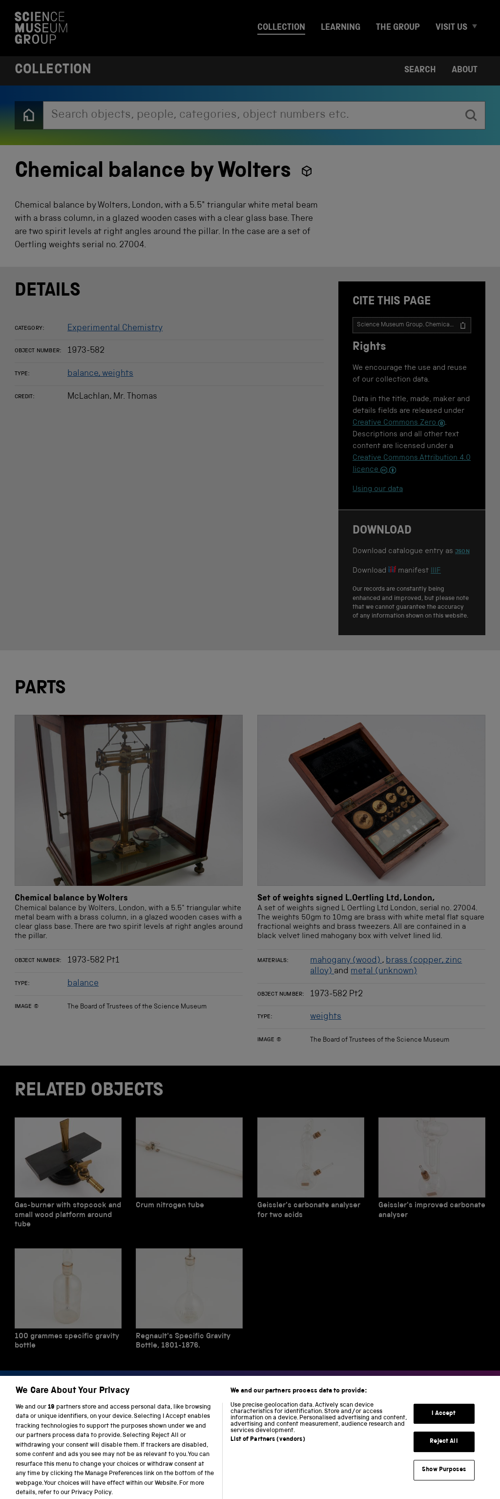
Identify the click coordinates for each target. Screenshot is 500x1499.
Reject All (444, 1448)
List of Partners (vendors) (267, 1446)
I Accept (444, 1420)
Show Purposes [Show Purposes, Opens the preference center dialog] (444, 1477)
